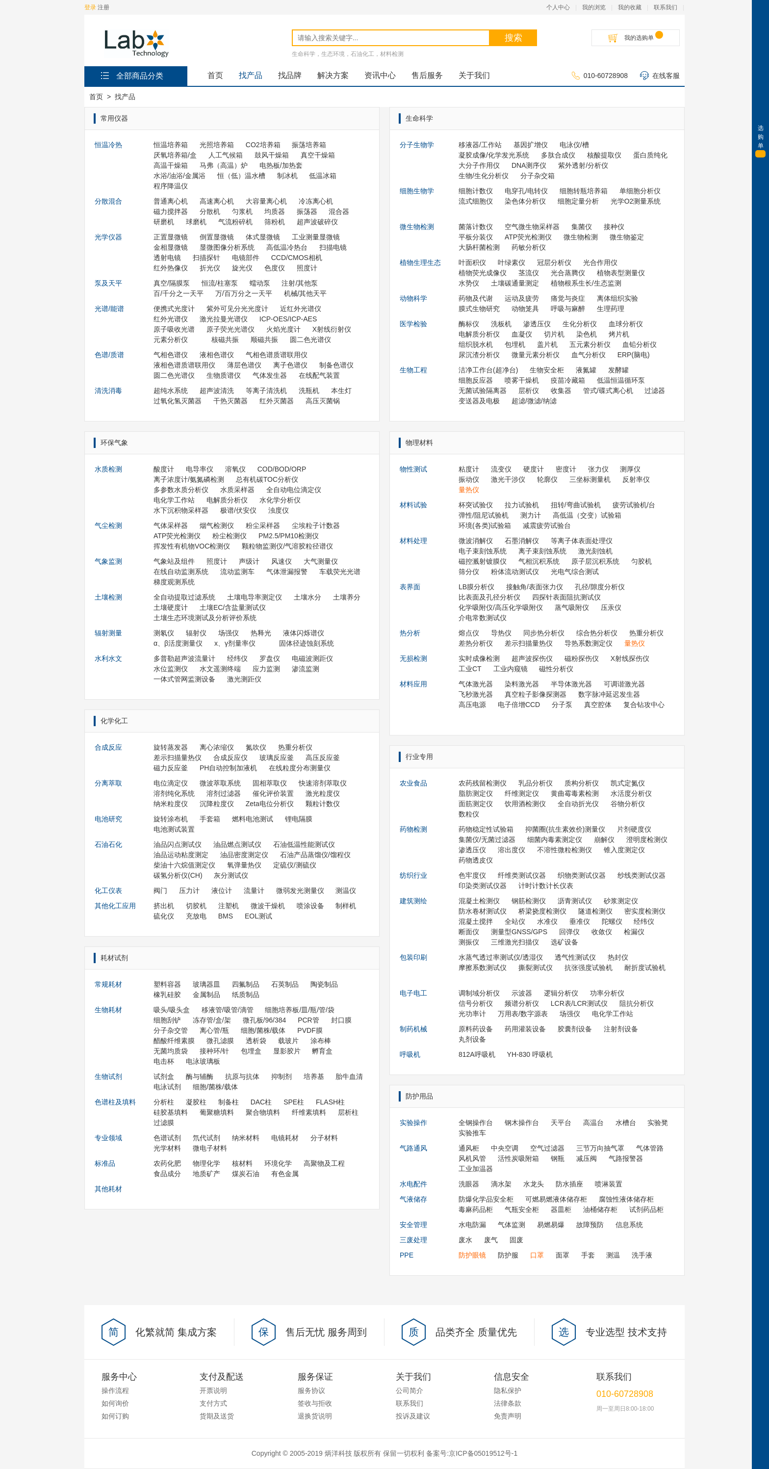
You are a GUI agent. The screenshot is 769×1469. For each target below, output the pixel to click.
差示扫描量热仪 (178, 757)
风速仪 (281, 561)
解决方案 (333, 75)
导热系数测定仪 (588, 643)
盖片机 (547, 344)
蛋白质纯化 (650, 155)
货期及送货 (217, 1416)
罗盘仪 (269, 658)
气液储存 (413, 1199)
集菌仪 (581, 227)
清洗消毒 (108, 390)
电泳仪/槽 (574, 145)
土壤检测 (108, 597)
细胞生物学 (417, 191)
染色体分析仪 (525, 201)
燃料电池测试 (252, 819)
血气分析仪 (588, 355)
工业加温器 (476, 1169)
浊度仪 (278, 510)
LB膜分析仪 (476, 587)
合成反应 (108, 747)
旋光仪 (242, 268)
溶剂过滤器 (223, 793)
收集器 (561, 390)
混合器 (339, 211)
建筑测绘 (413, 901)
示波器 (522, 993)
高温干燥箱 (171, 165)
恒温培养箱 (171, 145)
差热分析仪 (476, 643)
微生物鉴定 (627, 237)
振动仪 (469, 479)
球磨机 (196, 222)
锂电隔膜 (298, 819)
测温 (613, 1255)
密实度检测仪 (645, 911)
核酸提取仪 (604, 155)
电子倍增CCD (519, 704)
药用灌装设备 (525, 1029)
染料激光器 (522, 684)
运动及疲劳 (522, 298)
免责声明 (507, 1416)
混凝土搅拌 (476, 921)
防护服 (508, 1255)
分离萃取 (108, 783)
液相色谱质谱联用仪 (184, 365)
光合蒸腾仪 (568, 273)
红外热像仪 (171, 268)
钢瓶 (557, 1158)
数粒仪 (469, 814)
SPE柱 (293, 1102)
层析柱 (348, 1112)
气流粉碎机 (235, 222)
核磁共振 (225, 339)
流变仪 (501, 469)
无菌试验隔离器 (483, 390)
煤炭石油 (245, 1174)
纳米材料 (245, 1138)
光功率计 (472, 1014)
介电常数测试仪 (483, 618)
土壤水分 (307, 597)
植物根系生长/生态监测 (586, 283)
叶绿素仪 (511, 262)
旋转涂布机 (171, 819)
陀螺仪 (612, 921)
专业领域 (108, 1138)
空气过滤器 (547, 1148)
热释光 (261, 633)
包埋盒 (251, 1051)
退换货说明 (315, 1416)
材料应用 (413, 684)
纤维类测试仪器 (522, 875)
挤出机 (164, 906)
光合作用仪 (600, 262)
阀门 (160, 890)
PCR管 (308, 1020)
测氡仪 (164, 633)
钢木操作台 (522, 1123)
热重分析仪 (295, 747)
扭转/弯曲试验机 (576, 505)
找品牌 (290, 75)
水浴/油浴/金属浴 (179, 176)
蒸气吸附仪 (572, 607)
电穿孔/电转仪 (526, 191)
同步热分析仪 (543, 633)
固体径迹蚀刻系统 (306, 643)
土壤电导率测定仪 (254, 597)
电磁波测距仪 (312, 658)
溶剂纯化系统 (174, 793)
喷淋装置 (608, 1184)
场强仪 (228, 633)
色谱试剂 (167, 1138)
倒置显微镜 (217, 237)
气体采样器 (171, 525)
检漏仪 (634, 932)
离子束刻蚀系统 (542, 551)
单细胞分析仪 (640, 191)
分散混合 (108, 201)
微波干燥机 (268, 906)
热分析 (410, 633)
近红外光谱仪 (300, 309)
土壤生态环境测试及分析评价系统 (205, 618)
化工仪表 (108, 890)
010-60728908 (599, 76)
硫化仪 (164, 916)
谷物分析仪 (628, 804)
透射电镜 (167, 258)
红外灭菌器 (276, 401)
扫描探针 (206, 258)
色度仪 (274, 268)
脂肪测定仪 (476, 793)
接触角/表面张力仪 (534, 587)
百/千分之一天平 (179, 293)
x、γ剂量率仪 (235, 643)
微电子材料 (210, 1148)
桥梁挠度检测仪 (542, 911)
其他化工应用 (115, 906)
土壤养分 (346, 597)
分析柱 (164, 1102)
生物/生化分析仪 (484, 176)
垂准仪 (579, 921)
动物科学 (413, 298)
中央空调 (504, 1148)
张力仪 (598, 469)
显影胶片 (287, 1051)
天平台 (561, 1123)
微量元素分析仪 (536, 355)
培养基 (314, 1076)
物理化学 (206, 1163)
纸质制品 (245, 994)
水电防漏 (472, 1225)
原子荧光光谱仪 (230, 329)
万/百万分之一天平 (243, 293)
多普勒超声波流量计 (184, 658)
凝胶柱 (196, 1102)
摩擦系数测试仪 (483, 967)
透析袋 (256, 1041)
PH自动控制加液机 (228, 768)
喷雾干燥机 (522, 380)
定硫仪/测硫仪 (294, 865)
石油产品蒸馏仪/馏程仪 (315, 855)
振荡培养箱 (309, 145)
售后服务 (427, 75)
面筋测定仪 (476, 804)
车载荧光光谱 (339, 572)
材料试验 (413, 505)
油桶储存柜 (600, 1209)
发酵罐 (618, 370)
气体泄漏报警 (287, 572)
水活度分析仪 (631, 793)
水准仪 (547, 921)
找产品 (250, 75)
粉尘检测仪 (229, 536)
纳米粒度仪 (171, 804)
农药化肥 (167, 1163)
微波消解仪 (476, 541)
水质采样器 (237, 490)
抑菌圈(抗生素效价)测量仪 (565, 829)
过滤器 (654, 390)
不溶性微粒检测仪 (564, 850)
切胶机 (196, 906)
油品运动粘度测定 (181, 855)
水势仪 (469, 283)
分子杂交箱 (537, 176)
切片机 (554, 334)
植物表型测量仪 (621, 273)
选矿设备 (564, 942)
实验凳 (657, 1123)
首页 (215, 75)
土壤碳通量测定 (515, 283)
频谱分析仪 (522, 1003)
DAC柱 (261, 1102)
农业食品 (413, 783)
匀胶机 (641, 561)
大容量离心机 (266, 201)
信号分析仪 (476, 1003)
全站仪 (515, 921)
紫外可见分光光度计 (237, 309)
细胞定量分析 (578, 201)
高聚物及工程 (324, 1163)
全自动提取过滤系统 (184, 597)
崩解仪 (604, 839)
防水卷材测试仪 (483, 911)
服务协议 (311, 1390)
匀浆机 (242, 211)
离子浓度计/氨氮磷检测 (189, 479)
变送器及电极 (479, 401)
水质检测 (108, 469)
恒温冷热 (108, 145)
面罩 (562, 1255)
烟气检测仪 (217, 525)
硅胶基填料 (171, 1112)
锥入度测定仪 (624, 850)
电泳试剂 (167, 1087)
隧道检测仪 (595, 911)
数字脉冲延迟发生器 (609, 694)
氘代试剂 (206, 1138)
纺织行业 (413, 875)
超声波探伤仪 (532, 658)
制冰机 (287, 176)
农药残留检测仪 (483, 783)
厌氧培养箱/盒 (175, 155)
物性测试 (413, 469)
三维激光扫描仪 (515, 942)
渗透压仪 (537, 324)
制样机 (345, 906)
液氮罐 (586, 370)
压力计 (189, 890)
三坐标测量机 (590, 479)
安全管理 (413, 1225)
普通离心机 (171, 201)
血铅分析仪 (639, 344)
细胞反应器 (476, 380)
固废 (516, 1240)
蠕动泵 (260, 283)
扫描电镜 (333, 247)
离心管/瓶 (214, 1030)
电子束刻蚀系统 (483, 551)
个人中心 (558, 7)
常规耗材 (108, 984)
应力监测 (266, 669)
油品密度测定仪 (244, 855)
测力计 (530, 515)
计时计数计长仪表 (545, 886)
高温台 (593, 1123)
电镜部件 (245, 258)
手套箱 (210, 819)
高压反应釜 (323, 757)
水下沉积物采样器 (181, 510)
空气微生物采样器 (532, 227)
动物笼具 (525, 309)
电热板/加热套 (281, 165)
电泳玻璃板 (203, 1061)
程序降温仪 (171, 186)
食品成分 (167, 1174)
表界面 (410, 587)
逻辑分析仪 (561, 993)
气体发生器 (270, 375)
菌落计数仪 (476, 227)
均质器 (274, 211)
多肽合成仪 (558, 155)
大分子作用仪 (479, 165)
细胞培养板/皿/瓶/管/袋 (299, 1010)
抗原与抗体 (242, 1076)
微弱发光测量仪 (300, 890)
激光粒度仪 (323, 793)
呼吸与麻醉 (568, 309)
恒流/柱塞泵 (220, 283)
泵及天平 (108, 283)
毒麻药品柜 (476, 1209)
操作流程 (115, 1390)
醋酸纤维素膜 (174, 1041)
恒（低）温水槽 (241, 176)
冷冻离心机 (316, 201)
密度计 (566, 469)
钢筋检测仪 (529, 901)
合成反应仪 (230, 757)
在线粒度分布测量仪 (300, 768)
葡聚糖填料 (217, 1112)
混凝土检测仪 (479, 901)
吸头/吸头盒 (172, 1010)
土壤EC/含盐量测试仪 (233, 607)
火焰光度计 (283, 329)
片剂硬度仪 (634, 829)
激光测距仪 (244, 679)
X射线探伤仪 (630, 658)
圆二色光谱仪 (310, 339)
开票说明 (213, 1390)
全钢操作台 (476, 1123)
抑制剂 (281, 1076)
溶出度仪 (511, 850)
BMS (225, 916)
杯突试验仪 (476, 505)
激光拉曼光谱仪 (224, 319)
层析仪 (528, 390)
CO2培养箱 (263, 145)
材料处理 (413, 541)
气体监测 (511, 1225)
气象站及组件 (174, 561)
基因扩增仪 (530, 145)
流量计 (254, 890)
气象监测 (108, 561)
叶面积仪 (472, 262)
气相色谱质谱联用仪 (277, 355)
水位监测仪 (171, 669)
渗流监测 (305, 669)
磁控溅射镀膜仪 (483, 561)
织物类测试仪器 (582, 875)
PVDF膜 (309, 1030)
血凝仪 (522, 334)
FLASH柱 (330, 1102)
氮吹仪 (256, 747)
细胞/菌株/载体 (263, 1030)
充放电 (196, 916)
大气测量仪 (321, 561)
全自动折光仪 (578, 804)
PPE (406, 1255)
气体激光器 (476, 684)
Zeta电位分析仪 (270, 804)
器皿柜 (561, 1209)
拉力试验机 (522, 505)
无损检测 (413, 658)
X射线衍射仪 (331, 329)
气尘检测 (108, 525)
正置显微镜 (171, 237)
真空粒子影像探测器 (535, 694)
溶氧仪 (235, 469)
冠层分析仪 (554, 262)
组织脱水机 (476, 344)
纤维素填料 (309, 1112)
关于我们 (474, 75)
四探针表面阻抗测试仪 (566, 597)
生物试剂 (108, 1076)
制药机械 (413, 1029)
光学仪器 (108, 237)
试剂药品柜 (646, 1209)
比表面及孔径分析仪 (489, 597)
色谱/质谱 (109, 355)
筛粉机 (274, 222)
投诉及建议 (413, 1416)
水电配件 (413, 1184)
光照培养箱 (217, 145)
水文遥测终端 (220, 669)
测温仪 (345, 890)
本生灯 (341, 390)
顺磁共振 (264, 339)
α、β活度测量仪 (178, 643)
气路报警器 (626, 1158)
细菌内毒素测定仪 (554, 839)
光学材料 (167, 1148)
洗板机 (501, 324)
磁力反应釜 (171, 768)
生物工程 (413, 370)
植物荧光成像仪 (483, 273)
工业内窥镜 (510, 669)
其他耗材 (108, 1189)
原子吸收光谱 (174, 329)
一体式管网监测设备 (184, 679)
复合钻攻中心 (644, 704)
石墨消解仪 (522, 541)
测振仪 (469, 942)
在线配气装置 (319, 375)
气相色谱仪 (171, 355)
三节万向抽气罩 (600, 1148)
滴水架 (501, 1184)
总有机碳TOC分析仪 (267, 479)
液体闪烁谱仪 (303, 633)
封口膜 (341, 1020)
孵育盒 (322, 1051)
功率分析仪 (607, 993)
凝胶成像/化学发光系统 (494, 155)
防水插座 (569, 1184)
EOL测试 (258, 916)
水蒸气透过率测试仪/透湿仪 (501, 957)
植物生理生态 (420, 262)
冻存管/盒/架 (212, 1020)
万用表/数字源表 (523, 1014)
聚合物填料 (263, 1112)
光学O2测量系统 (636, 201)
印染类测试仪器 (483, 886)
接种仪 (614, 227)
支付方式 (213, 1403)
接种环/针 (214, 1051)
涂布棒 (320, 1041)
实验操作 (413, 1123)
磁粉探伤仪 (581, 658)
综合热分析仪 (596, 633)
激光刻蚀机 (595, 551)
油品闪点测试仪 (178, 844)
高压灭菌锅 (323, 401)
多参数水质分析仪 (181, 490)
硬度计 (533, 469)
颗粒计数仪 (323, 804)
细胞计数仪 (476, 191)
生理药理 (610, 309)
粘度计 (469, 469)
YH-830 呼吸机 (530, 1054)
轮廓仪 (547, 479)
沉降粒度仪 (217, 804)
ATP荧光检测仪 (177, 536)
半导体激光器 (571, 684)
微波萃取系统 (220, 783)
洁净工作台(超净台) (488, 370)
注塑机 (228, 906)
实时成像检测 (479, 658)
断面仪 (469, 932)
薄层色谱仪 (244, 365)
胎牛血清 (349, 1076)
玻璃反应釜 (276, 757)
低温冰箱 (322, 176)
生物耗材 (108, 1010)
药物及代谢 (476, 298)
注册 (103, 7)
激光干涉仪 (508, 479)
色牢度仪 (472, 875)
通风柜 (469, 1148)
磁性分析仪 (556, 669)
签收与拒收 (315, 1403)
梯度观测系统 (174, 582)
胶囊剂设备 (575, 1029)
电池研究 (108, 819)
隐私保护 (507, 1390)
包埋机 (515, 344)
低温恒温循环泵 (621, 380)
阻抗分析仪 (636, 1003)
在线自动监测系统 (181, 572)
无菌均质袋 (171, 1051)
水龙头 (533, 1184)
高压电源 (472, 704)
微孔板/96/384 (264, 1020)
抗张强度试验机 (588, 967)
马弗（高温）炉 (224, 165)
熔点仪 (469, 633)
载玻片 (288, 1041)
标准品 (105, 1163)
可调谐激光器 (624, 684)
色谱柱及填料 (115, 1102)
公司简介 (409, 1390)
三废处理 (413, 1240)
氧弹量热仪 (244, 865)
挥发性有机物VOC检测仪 (192, 546)
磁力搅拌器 (171, 211)
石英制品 (285, 984)
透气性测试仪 (575, 957)
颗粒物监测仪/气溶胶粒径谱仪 (287, 546)
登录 (90, 7)
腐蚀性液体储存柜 (626, 1199)
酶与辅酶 (199, 1076)
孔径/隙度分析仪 (600, 587)
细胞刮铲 (167, 1020)
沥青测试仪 (575, 901)
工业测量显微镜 (316, 237)
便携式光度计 (174, 309)
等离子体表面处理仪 (582, 541)
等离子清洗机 (266, 390)
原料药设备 (476, 1029)
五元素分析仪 (590, 344)
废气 (491, 1240)
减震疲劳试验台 (547, 525)
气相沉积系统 (539, 561)
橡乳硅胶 (167, 994)
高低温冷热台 (287, 247)
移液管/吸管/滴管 (228, 1010)
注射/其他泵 (300, 283)
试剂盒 (164, 1076)
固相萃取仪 (270, 783)
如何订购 (115, 1416)
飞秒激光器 (476, 694)
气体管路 (650, 1148)
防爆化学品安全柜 (486, 1199)
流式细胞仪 (476, 201)
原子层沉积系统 (595, 561)
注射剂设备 (621, 1029)
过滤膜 (164, 1123)
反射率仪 (636, 479)
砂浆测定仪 (621, 901)
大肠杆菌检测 (479, 247)
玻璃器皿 (206, 984)
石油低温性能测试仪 (304, 844)
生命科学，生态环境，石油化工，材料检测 (348, 54)
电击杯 (164, 1061)
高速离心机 (217, 201)
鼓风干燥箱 (272, 155)
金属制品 (206, 994)
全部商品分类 (131, 75)
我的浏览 (594, 7)
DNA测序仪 (529, 165)
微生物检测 (417, 227)
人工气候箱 (225, 155)
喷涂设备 (310, 906)
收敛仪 (601, 932)
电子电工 (413, 993)
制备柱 (228, 1102)
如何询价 (115, 1403)
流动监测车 (237, 572)
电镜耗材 (285, 1138)
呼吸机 (410, 1054)
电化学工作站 (174, 500)
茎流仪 (528, 273)
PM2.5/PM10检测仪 (288, 536)
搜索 (513, 38)
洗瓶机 (309, 390)
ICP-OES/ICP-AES (288, 319)
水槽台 (625, 1123)
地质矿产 (206, 1174)
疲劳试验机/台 (634, 505)
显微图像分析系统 (227, 247)
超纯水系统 (171, 390)
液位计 (221, 890)
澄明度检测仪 (646, 839)
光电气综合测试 (575, 572)
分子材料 (324, 1138)
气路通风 (413, 1148)
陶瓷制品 (324, 984)
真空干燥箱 (318, 155)
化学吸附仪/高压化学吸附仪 (501, 607)
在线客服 (660, 76)
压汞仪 (611, 607)
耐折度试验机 (645, 967)
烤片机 (619, 334)
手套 (588, 1255)
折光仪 (210, 268)
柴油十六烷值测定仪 (184, 865)
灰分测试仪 (231, 875)
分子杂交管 (171, 1030)
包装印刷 (413, 957)
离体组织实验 (617, 298)
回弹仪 (569, 932)
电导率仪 (199, 469)
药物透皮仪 (476, 860)
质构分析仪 (581, 783)
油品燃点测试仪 (237, 844)
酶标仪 (469, 324)
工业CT (470, 669)
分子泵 (562, 704)
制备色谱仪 (336, 365)
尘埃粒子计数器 (316, 525)
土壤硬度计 (171, 607)
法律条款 (507, 1403)
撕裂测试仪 (535, 967)
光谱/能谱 (109, 309)
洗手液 (642, 1255)
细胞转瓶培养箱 (584, 191)
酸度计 (164, 469)
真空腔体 (598, 704)
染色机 (586, 334)
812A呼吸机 (477, 1054)
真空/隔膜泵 (172, 283)
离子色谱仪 (290, 365)
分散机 (210, 211)
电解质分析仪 (227, 500)
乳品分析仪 (535, 783)
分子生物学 (417, 145)
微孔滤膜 (220, 1041)
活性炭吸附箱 (518, 1158)
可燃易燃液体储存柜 (556, 1199)
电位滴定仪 (171, 783)
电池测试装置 (174, 829)
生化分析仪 (580, 324)
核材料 (242, 1163)
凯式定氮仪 (628, 783)
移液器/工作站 (480, 145)
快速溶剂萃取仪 (323, 783)
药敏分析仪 (529, 247)
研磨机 (164, 222)
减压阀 (586, 1158)
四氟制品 (245, 984)
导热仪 (501, 633)
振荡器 (307, 211)
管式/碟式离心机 (608, 390)
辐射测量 (108, 633)
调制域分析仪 (479, 993)
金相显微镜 (171, 247)
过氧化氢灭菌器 (178, 401)
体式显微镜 (263, 237)
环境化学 (278, 1163)
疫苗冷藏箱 (568, 380)
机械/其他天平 (305, 293)
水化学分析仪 (280, 500)
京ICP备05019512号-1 (483, 1453)
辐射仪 (196, 633)
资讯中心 (380, 75)
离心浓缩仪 (217, 747)
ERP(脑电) (633, 355)
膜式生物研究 (479, 309)
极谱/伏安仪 (238, 510)
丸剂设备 (472, 1039)
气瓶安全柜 (522, 1209)
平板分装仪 (476, 237)
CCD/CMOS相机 (296, 258)
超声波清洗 (217, 390)
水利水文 (108, 658)
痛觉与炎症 (568, 298)
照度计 (307, 268)
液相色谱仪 (217, 355)
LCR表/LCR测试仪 (579, 1003)
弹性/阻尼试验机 (484, 515)
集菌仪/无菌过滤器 (487, 839)
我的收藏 (629, 7)
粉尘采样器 (263, 525)
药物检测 (413, 829)
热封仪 (618, 957)
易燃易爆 (550, 1225)
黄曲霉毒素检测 (575, 793)
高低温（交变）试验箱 (587, 515)
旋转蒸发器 (171, 747)
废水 (465, 1240)
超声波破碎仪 (317, 222)
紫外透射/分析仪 (583, 165)
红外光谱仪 (171, 319)
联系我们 (665, 7)
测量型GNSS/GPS (519, 932)
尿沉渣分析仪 (479, 355)
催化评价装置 (273, 793)
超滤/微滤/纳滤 (534, 401)
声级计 (249, 561)
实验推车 (472, 1133)
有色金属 (285, 1174)
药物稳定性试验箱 (486, 829)
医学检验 (413, 324)
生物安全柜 (547, 370)
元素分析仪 (171, 339)
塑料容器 (167, 984)
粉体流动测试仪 (515, 572)
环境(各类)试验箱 (485, 525)
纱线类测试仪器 (641, 875)
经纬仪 (237, 658)
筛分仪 (469, 572)
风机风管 (472, 1158)
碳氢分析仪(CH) (178, 875)
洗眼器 (469, 1184)
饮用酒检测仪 (525, 804)
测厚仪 (630, 469)
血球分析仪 (626, 324)
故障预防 (590, 1225)
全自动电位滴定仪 (293, 490)
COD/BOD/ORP (282, 469)
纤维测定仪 (522, 793)
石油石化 (108, 844)
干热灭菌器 (230, 401)
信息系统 (629, 1225)
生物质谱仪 (223, 375)
